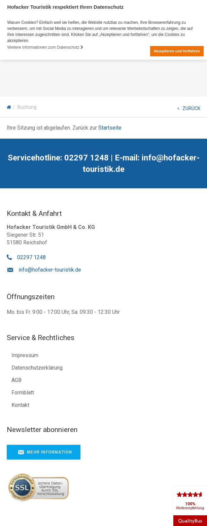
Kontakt (20, 404)
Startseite (110, 127)
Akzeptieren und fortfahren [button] (176, 51)
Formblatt (22, 392)
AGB (16, 380)
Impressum (24, 355)
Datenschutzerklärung (37, 367)
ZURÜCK (188, 108)
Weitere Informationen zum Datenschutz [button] (45, 47)
